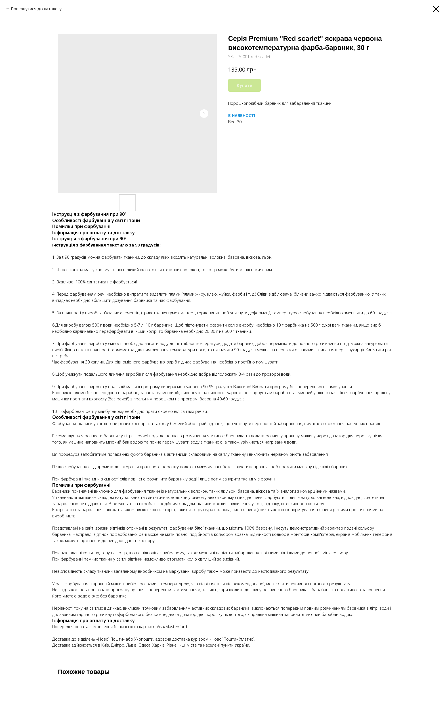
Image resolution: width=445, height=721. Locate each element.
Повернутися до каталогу (36, 8)
